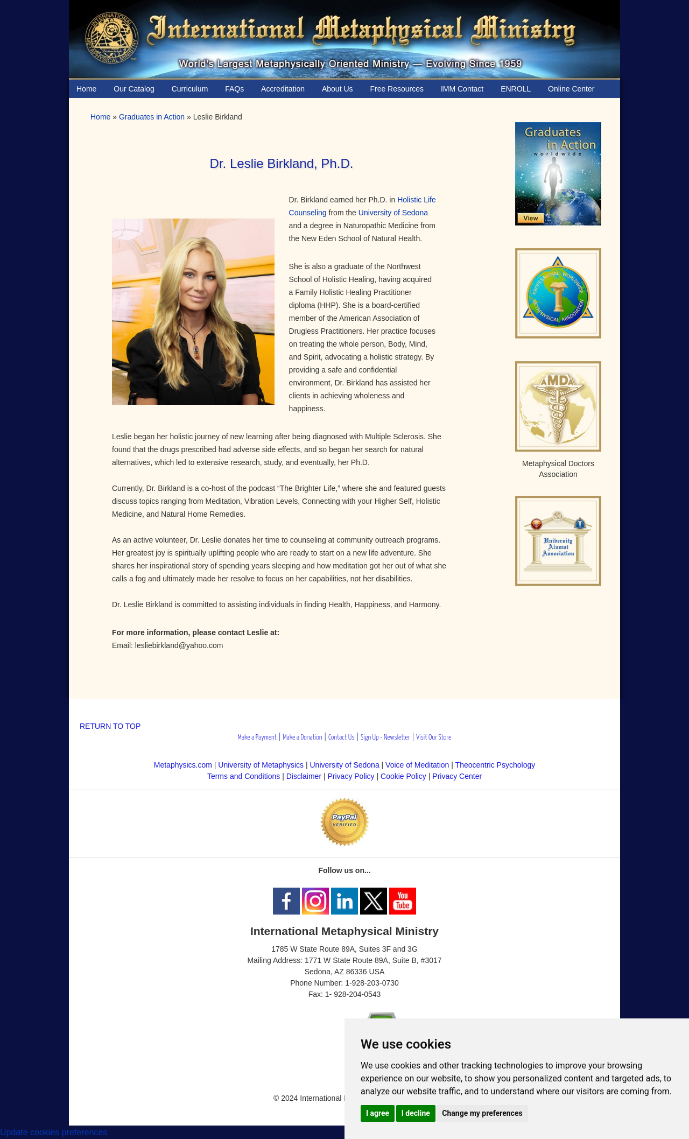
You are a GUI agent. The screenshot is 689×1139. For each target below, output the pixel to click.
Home (100, 117)
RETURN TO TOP (110, 726)
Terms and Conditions (243, 776)
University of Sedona (393, 212)
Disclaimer (303, 776)
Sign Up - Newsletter (385, 737)
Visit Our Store (433, 737)
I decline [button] (416, 1113)
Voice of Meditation (417, 765)
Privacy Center (457, 776)
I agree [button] (377, 1113)
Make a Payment (257, 737)
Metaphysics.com (184, 765)
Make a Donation (302, 737)
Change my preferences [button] (482, 1113)
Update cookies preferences (53, 1132)
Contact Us (341, 737)
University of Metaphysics (261, 765)
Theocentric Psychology (495, 765)
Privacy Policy (350, 776)
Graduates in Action (152, 117)
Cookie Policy (403, 776)
